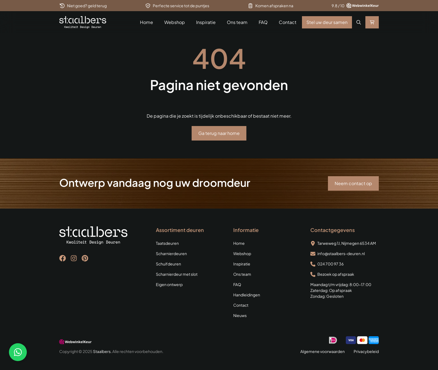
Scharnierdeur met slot (176, 274)
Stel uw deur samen (326, 22)
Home (146, 22)
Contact (287, 22)
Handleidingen (246, 294)
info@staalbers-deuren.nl (341, 253)
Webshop (174, 22)
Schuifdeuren (168, 263)
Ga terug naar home (219, 133)
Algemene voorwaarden (322, 351)
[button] (358, 22)
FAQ (263, 22)
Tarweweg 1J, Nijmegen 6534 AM (346, 243)
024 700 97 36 (330, 263)
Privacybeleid (366, 351)
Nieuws (240, 315)
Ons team (237, 22)
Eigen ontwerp (169, 284)
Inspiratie (206, 22)
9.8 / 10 (338, 5)
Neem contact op (353, 183)
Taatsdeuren (167, 243)
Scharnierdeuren (171, 253)
